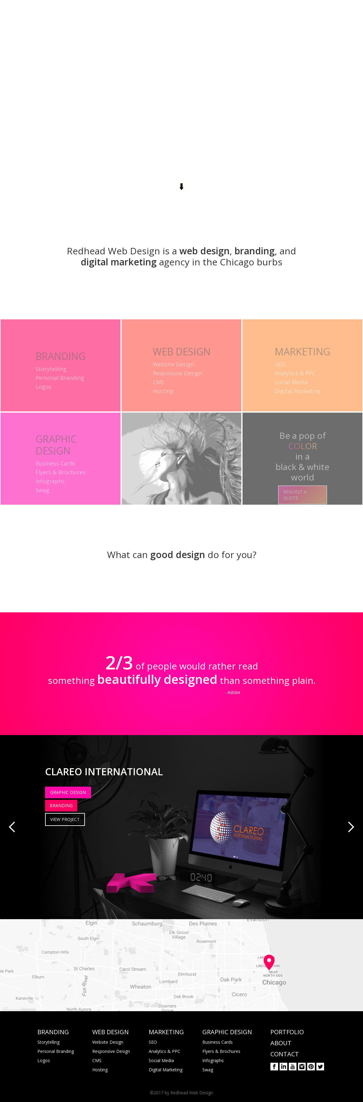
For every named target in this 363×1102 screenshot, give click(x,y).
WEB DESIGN (110, 1032)
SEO (153, 1042)
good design (177, 554)
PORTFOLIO (287, 1032)
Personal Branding (55, 1051)
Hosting (100, 1070)
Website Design (107, 1042)
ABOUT (281, 1043)
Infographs (213, 1060)
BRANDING (61, 805)
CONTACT (284, 1054)
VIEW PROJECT (65, 819)
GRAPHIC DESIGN (68, 792)
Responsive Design (111, 1051)
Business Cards (217, 1042)
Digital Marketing (165, 1070)
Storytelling (48, 1042)
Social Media (161, 1060)
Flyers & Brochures (221, 1051)
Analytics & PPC (164, 1051)
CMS (96, 1060)
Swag (207, 1070)
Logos (43, 1060)
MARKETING (166, 1032)
